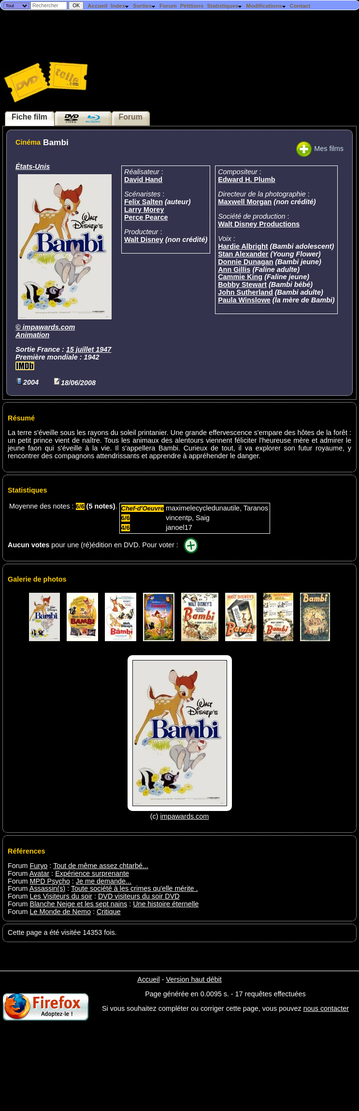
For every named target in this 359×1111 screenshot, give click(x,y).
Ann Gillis (234, 269)
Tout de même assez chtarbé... (100, 866)
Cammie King (240, 277)
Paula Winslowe (244, 300)
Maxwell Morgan (245, 202)
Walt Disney (143, 239)
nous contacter (326, 1008)
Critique (109, 912)
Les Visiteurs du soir (61, 896)
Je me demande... (103, 881)
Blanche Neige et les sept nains (79, 904)
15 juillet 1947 (89, 349)
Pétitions (192, 6)
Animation (32, 335)
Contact (299, 6)
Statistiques (225, 6)
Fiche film (29, 117)
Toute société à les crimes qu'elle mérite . (134, 888)
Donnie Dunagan (245, 262)
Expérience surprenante (92, 873)
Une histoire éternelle (166, 904)
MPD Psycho (50, 881)
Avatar (39, 873)
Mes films (320, 148)
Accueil (97, 6)
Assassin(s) (47, 888)
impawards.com (49, 327)
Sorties (144, 6)
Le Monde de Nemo (60, 912)
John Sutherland (245, 292)
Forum (168, 6)
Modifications (266, 6)
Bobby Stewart (242, 284)
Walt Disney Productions (259, 224)
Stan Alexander (243, 254)
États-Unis (32, 166)
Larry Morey (144, 209)
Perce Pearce (146, 217)
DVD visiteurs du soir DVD (139, 896)
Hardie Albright (243, 246)
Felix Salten (143, 202)
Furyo (39, 866)
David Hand (143, 179)
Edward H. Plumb (246, 179)
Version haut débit (193, 979)
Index (120, 6)
